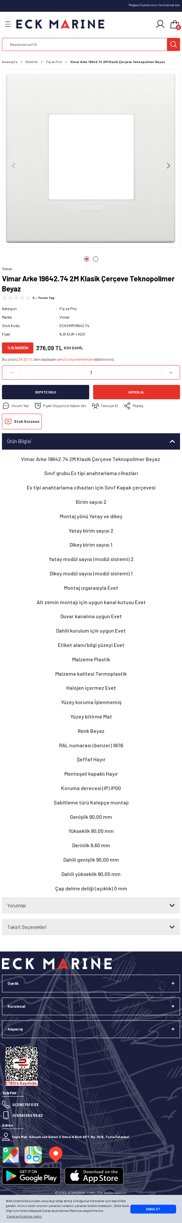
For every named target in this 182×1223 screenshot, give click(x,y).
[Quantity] (91, 372)
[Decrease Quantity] (11, 372)
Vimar (64, 317)
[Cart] (175, 25)
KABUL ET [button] (153, 1209)
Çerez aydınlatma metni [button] (24, 1216)
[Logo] (60, 24)
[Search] (91, 44)
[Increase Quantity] (171, 372)
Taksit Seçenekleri (27, 927)
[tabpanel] (91, 159)
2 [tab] (95, 259)
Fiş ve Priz (67, 308)
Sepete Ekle (45, 392)
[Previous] (14, 166)
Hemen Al (136, 392)
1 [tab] (86, 259)
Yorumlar (16, 905)
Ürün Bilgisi (19, 441)
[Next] (168, 166)
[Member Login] (160, 24)
